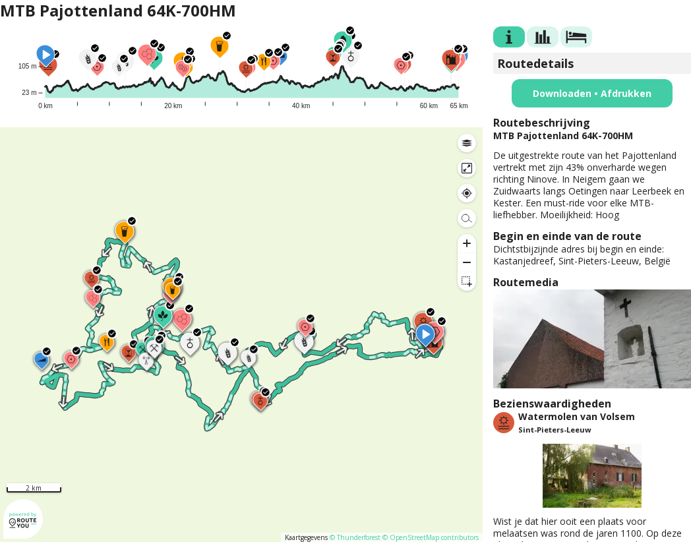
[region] (241, 334)
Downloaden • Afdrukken (592, 93)
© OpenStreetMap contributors (430, 537)
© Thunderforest (355, 537)
